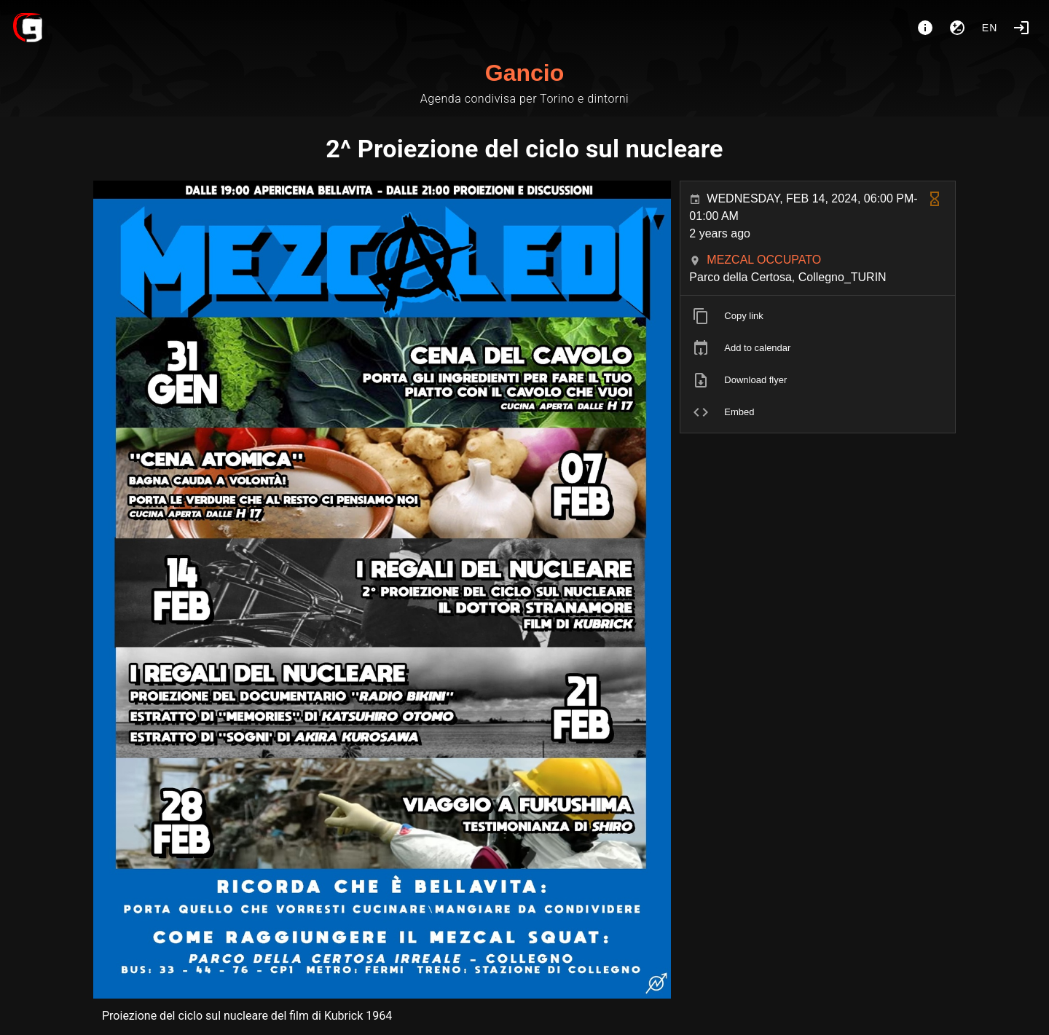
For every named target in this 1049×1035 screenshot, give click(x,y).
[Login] (1021, 28)
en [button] (990, 28)
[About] (925, 28)
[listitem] (817, 316)
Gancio (524, 73)
